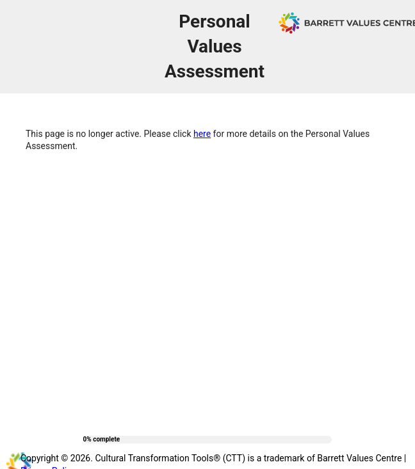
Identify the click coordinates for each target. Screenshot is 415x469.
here (202, 134)
